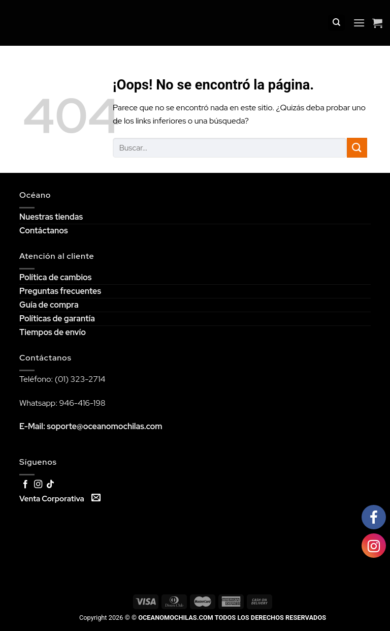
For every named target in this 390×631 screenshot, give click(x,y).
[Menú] (359, 22)
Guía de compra (49, 304)
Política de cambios (55, 277)
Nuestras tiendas (51, 217)
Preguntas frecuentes (60, 291)
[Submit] (357, 148)
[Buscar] (336, 23)
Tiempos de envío (52, 332)
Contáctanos (43, 230)
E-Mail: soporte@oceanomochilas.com (90, 426)
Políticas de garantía (57, 318)
